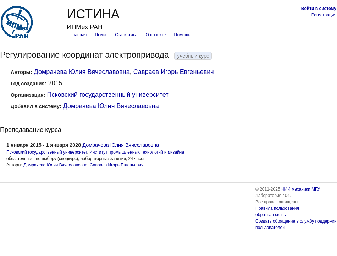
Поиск (101, 34)
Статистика (126, 34)
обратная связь (270, 214)
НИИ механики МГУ (300, 189)
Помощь (182, 34)
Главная (78, 34)
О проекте (156, 34)
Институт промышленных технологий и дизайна (136, 152)
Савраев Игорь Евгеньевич (173, 71)
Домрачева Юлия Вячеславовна (82, 71)
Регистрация (323, 14)
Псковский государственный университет (107, 94)
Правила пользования (277, 208)
